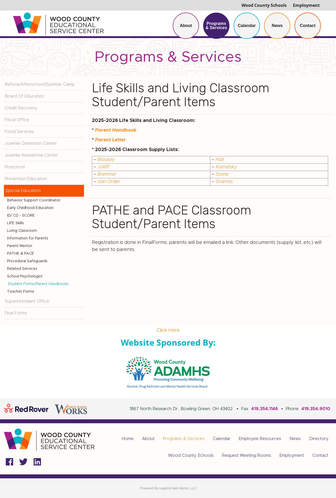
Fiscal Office (17, 120)
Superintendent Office (27, 301)
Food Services (19, 132)
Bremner (106, 174)
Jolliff (103, 167)
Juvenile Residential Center (31, 155)
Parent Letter (110, 140)
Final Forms (16, 313)
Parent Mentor (19, 246)
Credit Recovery (21, 108)
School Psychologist (25, 276)
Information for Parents (27, 238)
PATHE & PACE (20, 253)
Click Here (168, 330)
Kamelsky (226, 167)
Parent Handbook (115, 130)
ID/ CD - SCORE (21, 215)
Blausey (106, 159)
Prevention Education (26, 179)
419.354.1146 (264, 409)
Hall (220, 159)
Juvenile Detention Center (31, 143)
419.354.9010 (315, 409)
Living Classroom (22, 231)
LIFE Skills (15, 223)
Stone (222, 174)
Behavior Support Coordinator (33, 200)
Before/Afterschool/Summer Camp (40, 84)
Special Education (23, 191)
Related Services (22, 269)
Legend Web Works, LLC (177, 488)
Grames (224, 181)
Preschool (15, 167)
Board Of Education (24, 96)
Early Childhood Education (30, 208)
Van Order (108, 181)
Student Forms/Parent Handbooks (38, 284)
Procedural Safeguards (27, 261)
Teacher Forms (20, 291)
